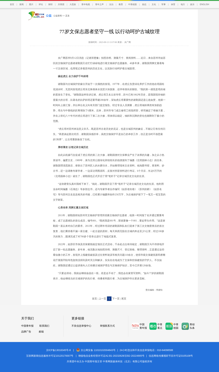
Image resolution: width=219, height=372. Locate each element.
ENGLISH (204, 4)
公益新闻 (57, 15)
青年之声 (99, 4)
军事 (163, 4)
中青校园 (132, 4)
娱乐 (192, 4)
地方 (183, 4)
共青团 (61, 4)
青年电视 (85, 4)
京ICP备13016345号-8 (58, 350)
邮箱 (41, 331)
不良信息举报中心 (81, 326)
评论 (41, 4)
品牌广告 (26, 331)
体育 (173, 4)
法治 (111, 4)
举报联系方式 (107, 326)
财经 (50, 4)
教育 (121, 4)
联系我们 (44, 326)
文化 (154, 4)
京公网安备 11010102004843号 (96, 350)
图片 (31, 4)
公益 (49, 15)
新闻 (21, 4)
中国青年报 (27, 326)
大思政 (73, 4)
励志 (144, 4)
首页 (12, 4)
